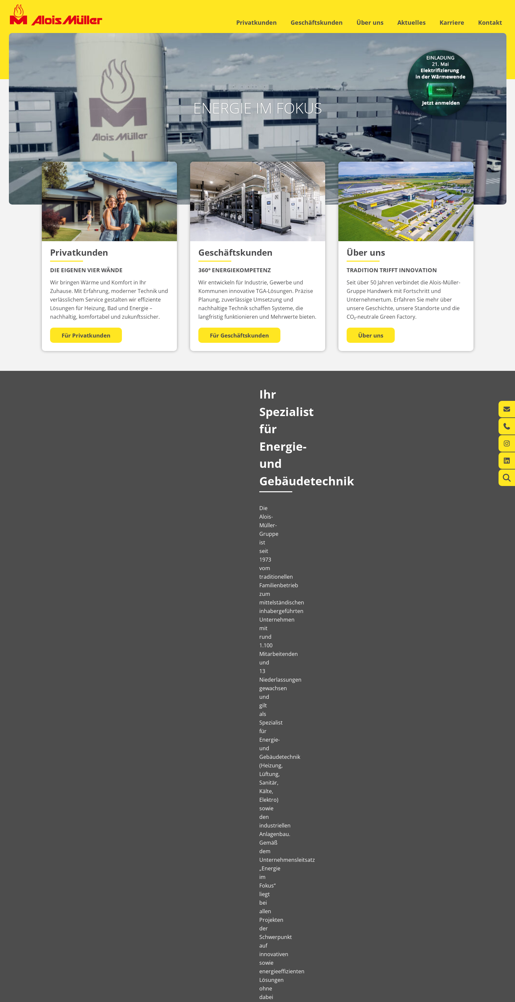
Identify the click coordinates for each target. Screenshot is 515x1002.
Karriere (452, 22)
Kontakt (490, 22)
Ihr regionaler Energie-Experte (68, 951)
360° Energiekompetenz (135, 951)
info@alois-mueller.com (324, 965)
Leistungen (50, 958)
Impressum (399, 995)
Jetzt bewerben (439, 884)
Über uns (370, 22)
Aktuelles (411, 22)
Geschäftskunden (317, 22)
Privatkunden (256, 22)
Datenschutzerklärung (438, 995)
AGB (471, 995)
